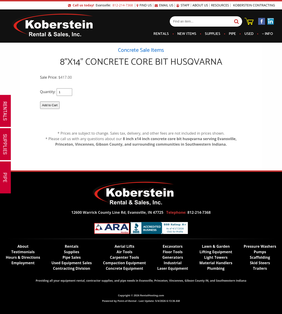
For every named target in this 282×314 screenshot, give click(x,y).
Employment (23, 262)
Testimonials (23, 251)
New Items (186, 34)
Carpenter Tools (124, 257)
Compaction (124, 262)
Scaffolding (260, 257)
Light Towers (215, 257)
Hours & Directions (23, 257)
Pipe (232, 34)
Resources (220, 5)
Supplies (212, 34)
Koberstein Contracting (254, 5)
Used (249, 34)
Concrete (124, 268)
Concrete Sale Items (141, 50)
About (23, 246)
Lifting (216, 251)
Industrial (173, 262)
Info (267, 34)
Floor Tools (173, 251)
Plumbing (216, 268)
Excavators (173, 246)
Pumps (260, 251)
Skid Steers (260, 262)
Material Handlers (215, 262)
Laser (172, 268)
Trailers (260, 268)
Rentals (161, 34)
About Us (200, 5)
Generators (172, 257)
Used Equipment (71, 262)
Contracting (71, 268)
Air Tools (124, 251)
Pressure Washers (260, 246)
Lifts (124, 246)
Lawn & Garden (216, 246)
